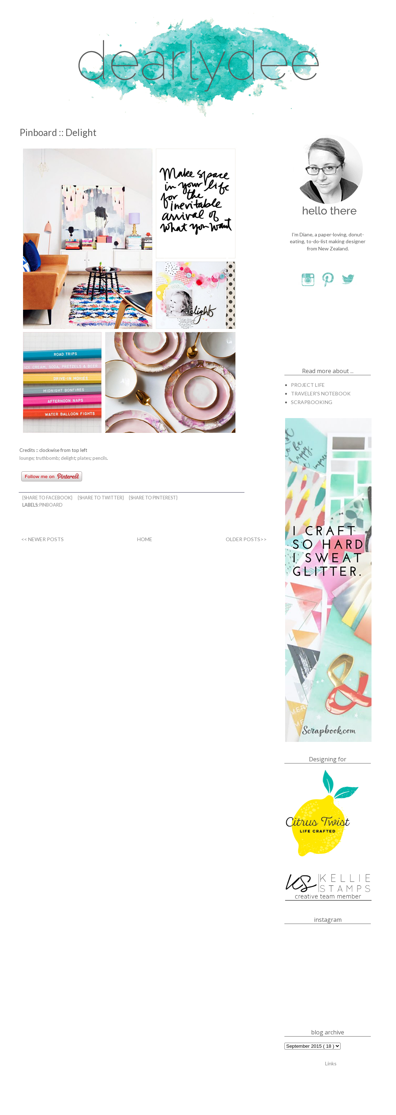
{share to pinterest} (153, 497)
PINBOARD (51, 505)
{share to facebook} (47, 497)
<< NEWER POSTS (42, 539)
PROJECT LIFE (308, 385)
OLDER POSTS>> (246, 539)
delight (68, 458)
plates (83, 458)
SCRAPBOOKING (311, 402)
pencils (100, 458)
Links (331, 1063)
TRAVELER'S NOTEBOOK (321, 393)
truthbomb (47, 458)
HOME (144, 539)
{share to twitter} (101, 497)
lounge (26, 458)
